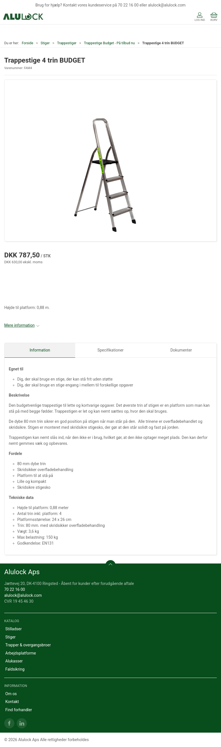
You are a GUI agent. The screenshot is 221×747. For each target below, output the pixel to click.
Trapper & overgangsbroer (28, 645)
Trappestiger (67, 43)
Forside (27, 43)
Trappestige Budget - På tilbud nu (109, 43)
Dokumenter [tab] (181, 350)
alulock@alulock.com (23, 595)
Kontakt (12, 701)
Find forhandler (18, 710)
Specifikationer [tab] (110, 350)
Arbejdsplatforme (20, 653)
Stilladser (13, 629)
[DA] (23, 17)
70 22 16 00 (14, 589)
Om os (11, 693)
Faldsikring (15, 669)
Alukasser (14, 661)
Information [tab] (40, 350)
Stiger (45, 43)
